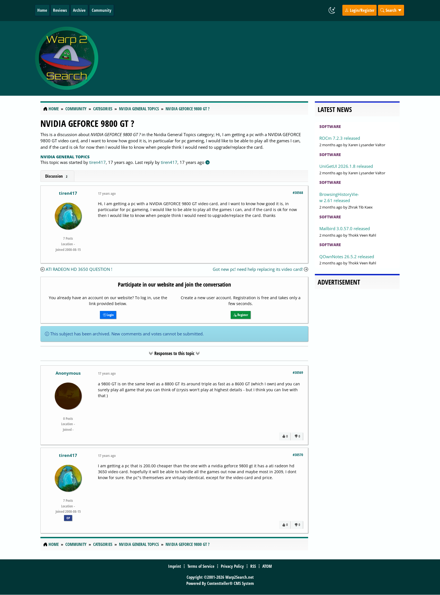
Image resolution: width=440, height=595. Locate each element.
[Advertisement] (253, 58)
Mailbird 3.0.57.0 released (344, 228)
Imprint (174, 566)
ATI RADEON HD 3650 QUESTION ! (79, 269)
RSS (253, 566)
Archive (79, 10)
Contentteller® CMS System (230, 583)
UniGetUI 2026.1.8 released (346, 166)
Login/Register (359, 10)
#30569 (298, 372)
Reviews (60, 10)
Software (330, 126)
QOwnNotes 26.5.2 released (346, 256)
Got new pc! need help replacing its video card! (258, 269)
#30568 (298, 192)
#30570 (298, 454)
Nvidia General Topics (65, 156)
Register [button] (240, 314)
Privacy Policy (232, 566)
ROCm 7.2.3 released (339, 138)
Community (101, 10)
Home (42, 10)
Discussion (57, 176)
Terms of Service (200, 566)
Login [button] (108, 314)
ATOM (267, 566)
